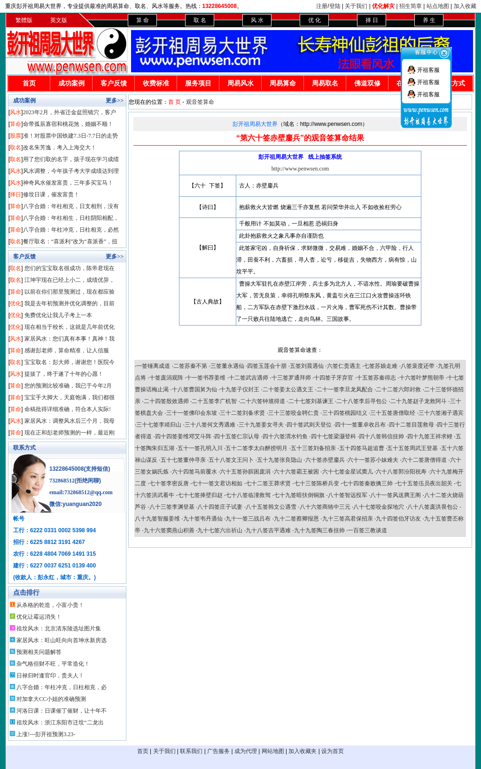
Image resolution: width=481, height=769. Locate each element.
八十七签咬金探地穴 (378, 507)
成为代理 (245, 751)
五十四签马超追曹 (361, 448)
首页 (29, 83)
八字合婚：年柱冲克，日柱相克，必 (61, 687)
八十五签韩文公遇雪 (271, 507)
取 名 (200, 20)
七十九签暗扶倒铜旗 (299, 495)
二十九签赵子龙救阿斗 (418, 401)
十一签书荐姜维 (205, 377)
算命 (15, 124)
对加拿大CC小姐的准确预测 (51, 699)
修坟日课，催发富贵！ (51, 194)
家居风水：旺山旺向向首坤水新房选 (61, 640)
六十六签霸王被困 (296, 471)
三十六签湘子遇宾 (441, 413)
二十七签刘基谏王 (311, 401)
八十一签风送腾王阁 (395, 495)
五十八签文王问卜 (231, 460)
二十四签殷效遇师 (166, 401)
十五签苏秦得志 (376, 377)
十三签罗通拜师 (291, 377)
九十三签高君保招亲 (347, 518)
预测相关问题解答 (39, 652)
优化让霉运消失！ (39, 617)
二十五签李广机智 (214, 401)
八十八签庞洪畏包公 (432, 507)
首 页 (174, 102)
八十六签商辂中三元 (325, 507)
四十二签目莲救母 (411, 424)
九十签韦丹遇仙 (203, 518)
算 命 (142, 20)
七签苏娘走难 (380, 366)
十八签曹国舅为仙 (194, 389)
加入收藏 (465, 6)
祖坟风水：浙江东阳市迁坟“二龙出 (59, 722)
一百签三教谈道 (367, 530)
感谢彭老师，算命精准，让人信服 (66, 350)
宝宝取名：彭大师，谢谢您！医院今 (69, 362)
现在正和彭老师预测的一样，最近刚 (69, 432)
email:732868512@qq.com (81, 492)
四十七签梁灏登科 (333, 436)
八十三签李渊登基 (171, 507)
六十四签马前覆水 (194, 471)
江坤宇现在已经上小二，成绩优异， (69, 280)
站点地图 (438, 6)
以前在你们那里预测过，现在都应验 (69, 291)
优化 (15, 303)
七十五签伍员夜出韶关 (424, 483)
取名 (15, 147)
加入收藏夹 (302, 751)
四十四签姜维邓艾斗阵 (183, 436)
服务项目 (198, 83)
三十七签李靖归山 (158, 424)
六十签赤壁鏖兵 (325, 460)
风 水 (257, 20)
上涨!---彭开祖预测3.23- (45, 734)
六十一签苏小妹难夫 (373, 460)
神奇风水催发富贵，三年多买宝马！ (68, 182)
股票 (15, 135)
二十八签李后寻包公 (361, 401)
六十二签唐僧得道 (424, 460)
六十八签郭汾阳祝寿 (401, 471)
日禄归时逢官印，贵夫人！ (50, 675)
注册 (321, 6)
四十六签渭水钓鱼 (285, 436)
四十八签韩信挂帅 (381, 436)
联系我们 (191, 751)
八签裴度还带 (417, 366)
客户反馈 (114, 83)
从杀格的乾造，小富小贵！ (50, 605)
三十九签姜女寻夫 (261, 424)
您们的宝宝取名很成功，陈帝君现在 (69, 268)
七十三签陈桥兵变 (316, 483)
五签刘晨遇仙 (307, 366)
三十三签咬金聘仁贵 (293, 413)
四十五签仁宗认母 (236, 436)
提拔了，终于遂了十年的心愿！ (63, 374)
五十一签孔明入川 (200, 448)
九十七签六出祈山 (219, 530)
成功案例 (71, 83)
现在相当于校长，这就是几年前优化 (69, 327)
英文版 (58, 20)
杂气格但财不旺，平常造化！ (53, 663)
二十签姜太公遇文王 (288, 389)
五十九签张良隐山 (279, 460)
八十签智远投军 (347, 495)
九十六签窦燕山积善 (169, 530)
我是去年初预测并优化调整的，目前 (69, 303)
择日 (15, 194)
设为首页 (332, 751)
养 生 (429, 20)
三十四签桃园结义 (344, 413)
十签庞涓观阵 (166, 377)
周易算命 (283, 83)
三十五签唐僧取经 (392, 413)
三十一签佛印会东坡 (191, 413)
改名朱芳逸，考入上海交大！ (59, 147)
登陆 (335, 6)
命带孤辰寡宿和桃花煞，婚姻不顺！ (68, 124)
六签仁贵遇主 (344, 366)
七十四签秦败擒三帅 (367, 483)
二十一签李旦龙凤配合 (345, 389)
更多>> (115, 100)
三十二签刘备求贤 (242, 413)
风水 (15, 112)
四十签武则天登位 (309, 424)
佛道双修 (367, 83)
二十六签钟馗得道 (262, 401)
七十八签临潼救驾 (248, 495)
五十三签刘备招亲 (313, 448)
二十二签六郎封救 (398, 389)
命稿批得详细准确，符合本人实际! (67, 409)
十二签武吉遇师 (248, 377)
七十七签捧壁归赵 (200, 495)
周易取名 (325, 83)
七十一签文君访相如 (217, 483)
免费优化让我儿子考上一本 (58, 315)
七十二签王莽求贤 (268, 483)
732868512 (62, 480)
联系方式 (24, 447)
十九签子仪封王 (239, 389)
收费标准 (156, 83)
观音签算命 (200, 102)
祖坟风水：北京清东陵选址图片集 (58, 628)
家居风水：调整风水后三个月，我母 (69, 421)
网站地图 (273, 751)
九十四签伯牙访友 (398, 518)
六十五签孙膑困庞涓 (245, 471)
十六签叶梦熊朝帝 (421, 377)
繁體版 (24, 20)
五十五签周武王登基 (412, 448)
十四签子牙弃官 (333, 377)
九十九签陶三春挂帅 (319, 530)
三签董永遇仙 (227, 366)
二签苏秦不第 (190, 366)
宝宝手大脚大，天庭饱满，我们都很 (69, 397)
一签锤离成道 (153, 366)
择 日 (371, 20)
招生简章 (410, 6)
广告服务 (218, 751)
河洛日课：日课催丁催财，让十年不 (61, 710)
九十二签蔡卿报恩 (296, 518)
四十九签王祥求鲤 (429, 436)
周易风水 (240, 83)
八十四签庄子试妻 (219, 507)
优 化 (314, 20)
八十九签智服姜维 (157, 518)
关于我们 (356, 6)
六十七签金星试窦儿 (347, 471)
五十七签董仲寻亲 (183, 460)
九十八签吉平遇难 (268, 530)
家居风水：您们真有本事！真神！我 (69, 338)
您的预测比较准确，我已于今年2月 (68, 385)
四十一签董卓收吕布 (360, 424)
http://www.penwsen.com (300, 168)
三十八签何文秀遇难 (210, 424)
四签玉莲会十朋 (267, 366)
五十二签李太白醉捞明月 (256, 448)
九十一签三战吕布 (248, 518)
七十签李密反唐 (169, 483)
